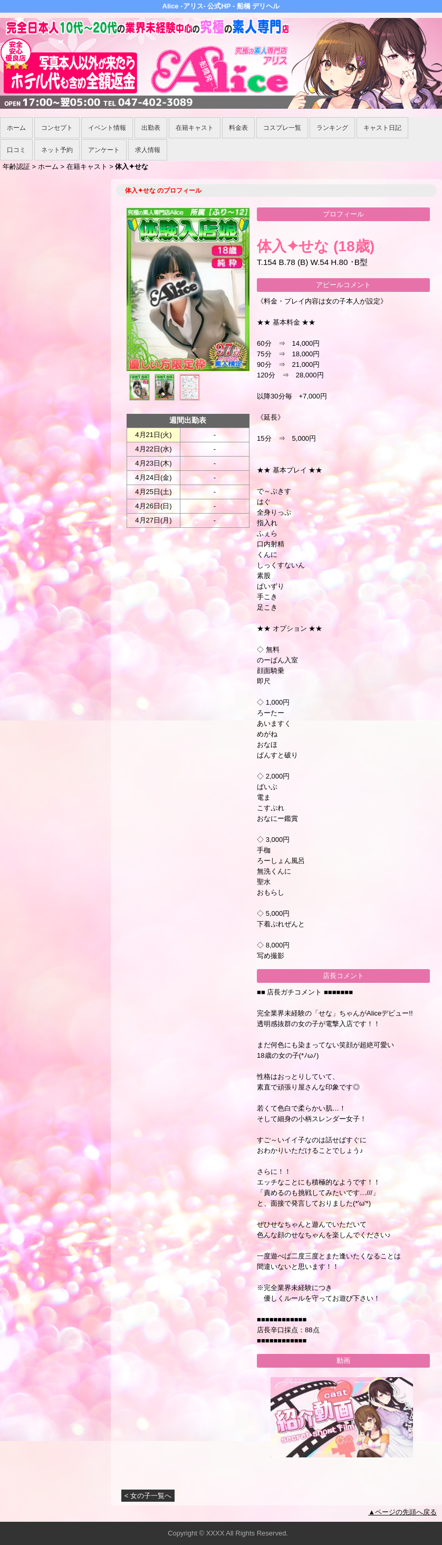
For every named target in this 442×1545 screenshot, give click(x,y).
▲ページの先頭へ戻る (402, 1512)
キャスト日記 (382, 127)
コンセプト (57, 127)
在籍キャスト (195, 127)
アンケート (104, 150)
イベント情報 (107, 127)
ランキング (332, 127)
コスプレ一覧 (282, 127)
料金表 (238, 127)
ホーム (16, 127)
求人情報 (147, 150)
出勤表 (150, 127)
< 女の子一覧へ (147, 1496)
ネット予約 (57, 150)
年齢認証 (16, 166)
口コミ (16, 150)
